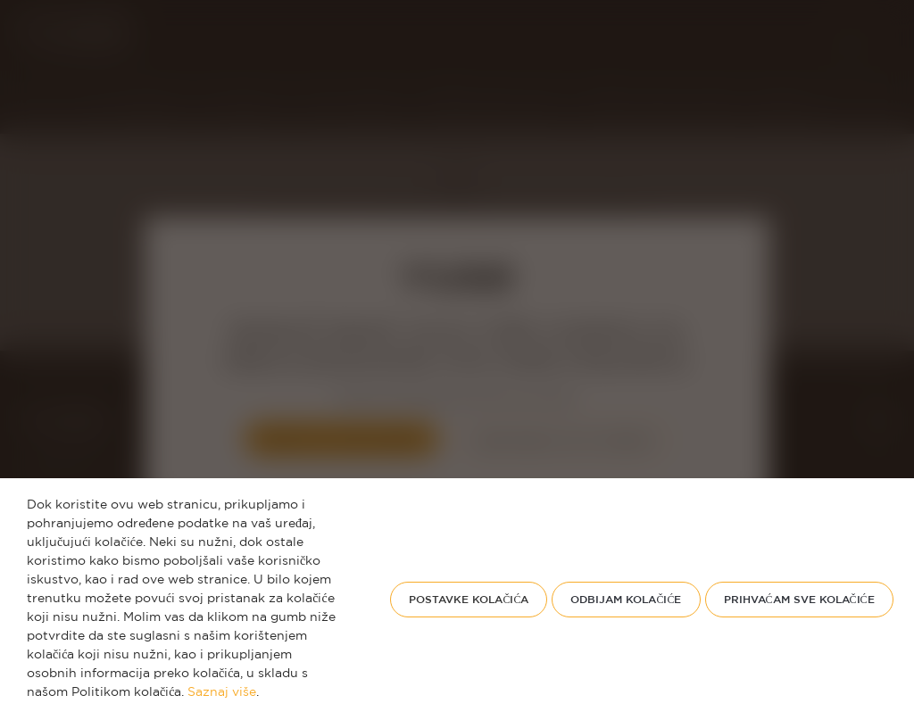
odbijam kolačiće (625, 599)
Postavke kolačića (468, 599)
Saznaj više (221, 692)
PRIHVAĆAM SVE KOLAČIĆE (799, 599)
